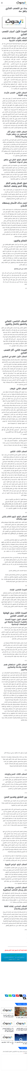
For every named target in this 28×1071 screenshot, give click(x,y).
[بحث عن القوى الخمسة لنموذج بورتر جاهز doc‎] (7, 1010)
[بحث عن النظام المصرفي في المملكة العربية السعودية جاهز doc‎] (7, 1023)
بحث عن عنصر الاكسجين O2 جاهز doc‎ (21, 1043)
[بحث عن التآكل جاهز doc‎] (21, 1011)
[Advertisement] (14, 305)
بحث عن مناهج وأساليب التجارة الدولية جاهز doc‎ (21, 1029)
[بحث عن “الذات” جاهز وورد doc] (7, 1037)
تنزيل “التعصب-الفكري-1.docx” (14, 957)
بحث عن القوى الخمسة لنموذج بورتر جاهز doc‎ (8, 1016)
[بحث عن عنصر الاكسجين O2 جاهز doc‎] (21, 1037)
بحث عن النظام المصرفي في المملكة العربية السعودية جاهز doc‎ (7, 1030)
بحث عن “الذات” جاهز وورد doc (7, 1043)
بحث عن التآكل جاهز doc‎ (21, 1018)
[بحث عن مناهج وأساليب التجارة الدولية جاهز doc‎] (21, 1023)
